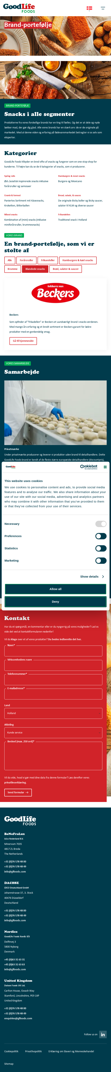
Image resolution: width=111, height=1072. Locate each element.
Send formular (16, 792)
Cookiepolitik (11, 1051)
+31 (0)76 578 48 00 (15, 861)
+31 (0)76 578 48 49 (15, 866)
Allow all (55, 589)
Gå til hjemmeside (23, 341)
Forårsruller (26, 260)
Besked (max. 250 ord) (20, 741)
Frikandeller (48, 260)
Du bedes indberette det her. (65, 639)
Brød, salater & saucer (66, 269)
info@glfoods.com (15, 871)
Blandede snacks (35, 269)
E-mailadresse (16, 688)
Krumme (12, 269)
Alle (10, 260)
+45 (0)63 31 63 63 (14, 964)
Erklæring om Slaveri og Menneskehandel (71, 1051)
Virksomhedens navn (19, 659)
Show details (89, 576)
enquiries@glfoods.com (18, 1018)
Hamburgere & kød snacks (77, 260)
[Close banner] (105, 467)
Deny (55, 601)
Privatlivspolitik (33, 1051)
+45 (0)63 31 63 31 (14, 959)
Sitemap (8, 1064)
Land (7, 705)
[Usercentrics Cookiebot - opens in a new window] (80, 467)
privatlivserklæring (15, 782)
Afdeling (9, 724)
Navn (11, 645)
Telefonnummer (17, 674)
